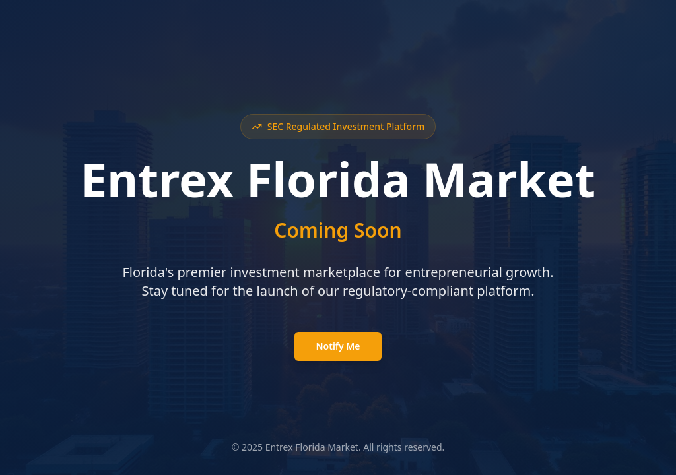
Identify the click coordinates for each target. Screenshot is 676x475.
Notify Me (338, 346)
